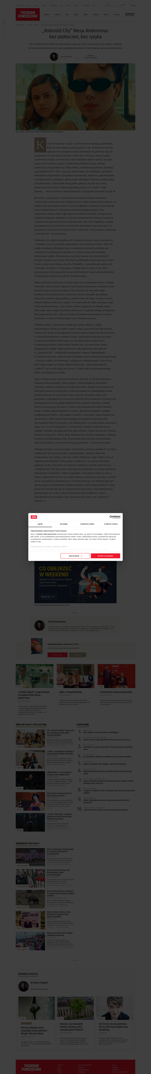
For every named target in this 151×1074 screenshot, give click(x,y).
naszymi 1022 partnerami (46, 534)
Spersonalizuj (75, 556)
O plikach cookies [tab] (111, 524)
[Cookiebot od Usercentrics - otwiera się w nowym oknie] (111, 517)
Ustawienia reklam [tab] (87, 524)
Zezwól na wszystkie (105, 556)
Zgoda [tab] (40, 524)
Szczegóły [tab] (64, 524)
